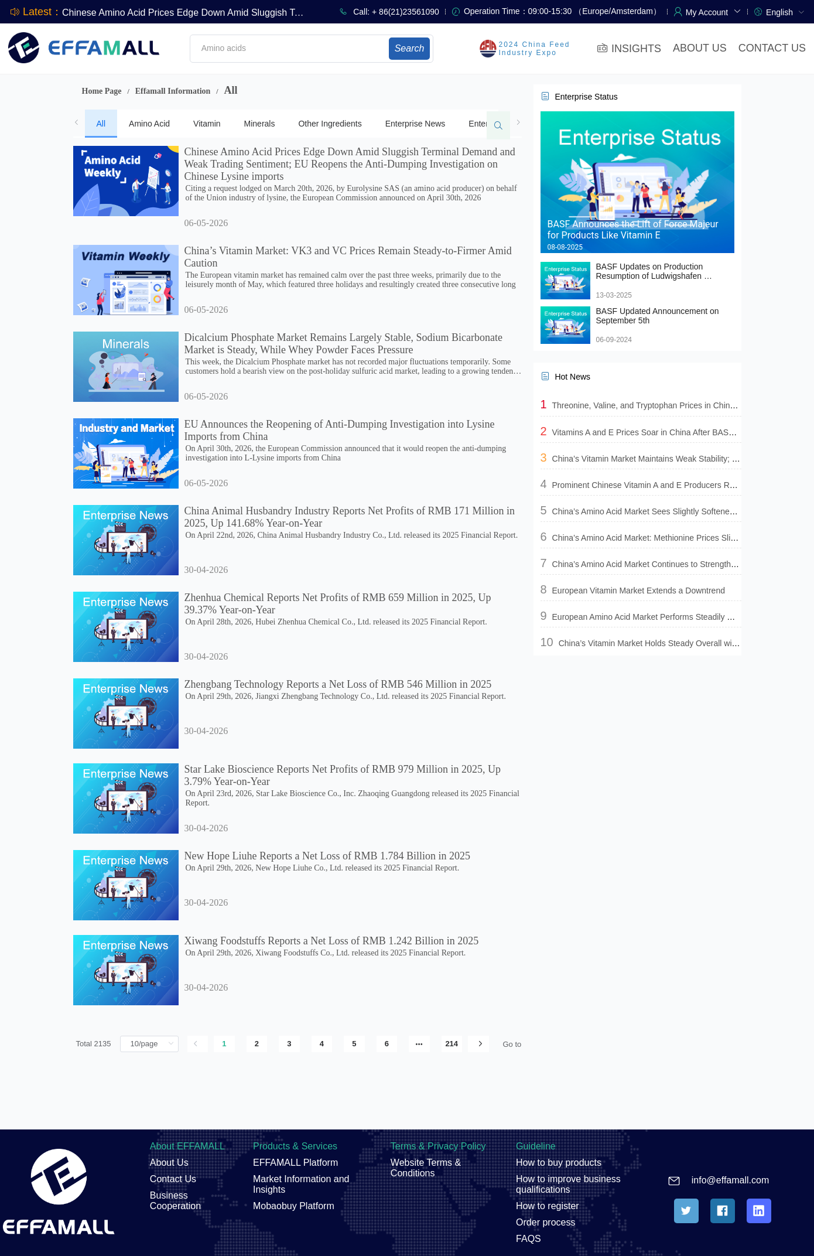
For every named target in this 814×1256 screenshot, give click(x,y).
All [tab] (101, 123)
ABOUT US (700, 48)
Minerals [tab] (259, 123)
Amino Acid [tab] (149, 123)
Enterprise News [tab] (415, 123)
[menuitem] (785, 11)
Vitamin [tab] (206, 123)
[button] (713, 11)
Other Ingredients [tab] (329, 123)
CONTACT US (772, 48)
